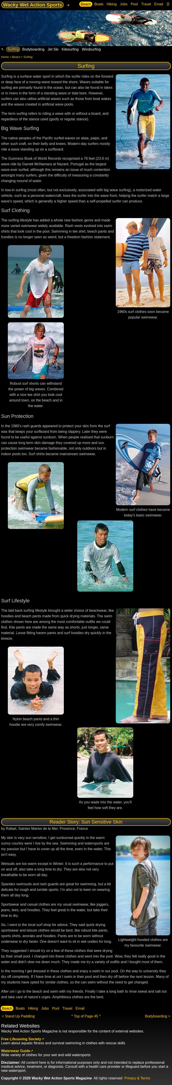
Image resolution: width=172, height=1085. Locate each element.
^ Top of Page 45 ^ (86, 1016)
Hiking (112, 4)
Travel (146, 4)
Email (158, 4)
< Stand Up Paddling (18, 1016)
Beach (86, 4)
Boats (98, 4)
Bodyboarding (33, 49)
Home (5, 57)
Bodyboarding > (157, 1016)
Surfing (13, 49)
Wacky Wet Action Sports (32, 5)
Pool (134, 4)
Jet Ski (53, 49)
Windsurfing (91, 49)
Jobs (123, 4)
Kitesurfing (70, 49)
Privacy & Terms (137, 1078)
